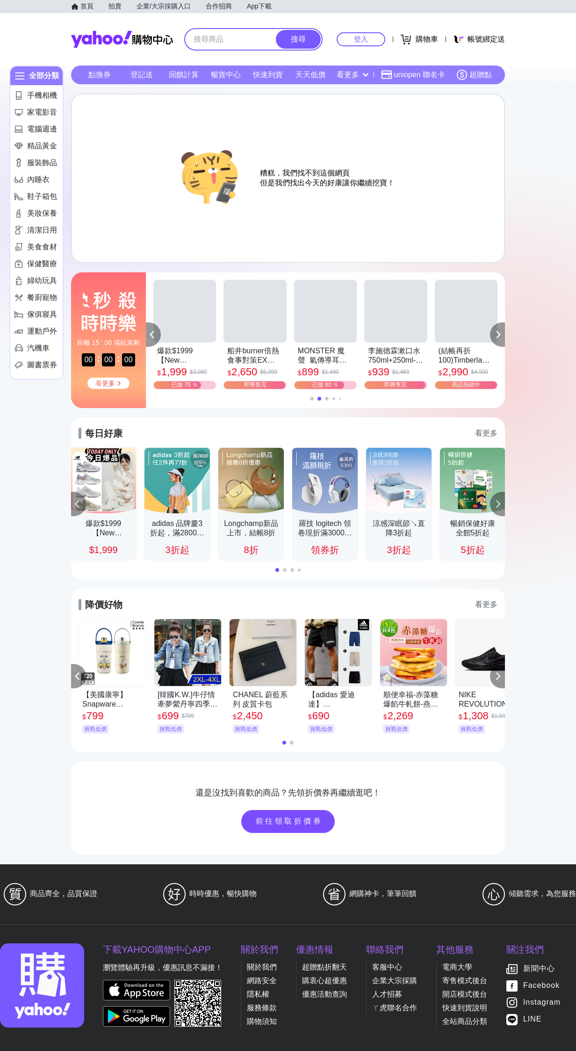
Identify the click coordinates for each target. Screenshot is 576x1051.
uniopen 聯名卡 (413, 74)
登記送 (141, 75)
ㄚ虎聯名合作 (394, 1008)
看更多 (352, 75)
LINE (532, 1019)
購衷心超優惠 (324, 981)
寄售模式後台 (464, 981)
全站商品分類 (464, 1021)
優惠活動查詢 (324, 994)
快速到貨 (268, 75)
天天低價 (310, 75)
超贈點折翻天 (324, 967)
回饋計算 (184, 75)
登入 (361, 39)
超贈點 (474, 74)
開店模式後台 (464, 994)
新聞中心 (539, 969)
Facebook (541, 986)
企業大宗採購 (394, 981)
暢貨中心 (226, 75)
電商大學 (457, 967)
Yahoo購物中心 (122, 39)
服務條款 (262, 1008)
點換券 (99, 75)
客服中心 (387, 967)
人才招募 (387, 994)
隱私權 (258, 994)
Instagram (542, 1003)
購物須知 (262, 1021)
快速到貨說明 (464, 1008)
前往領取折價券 (289, 821)
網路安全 (262, 981)
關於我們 (262, 967)
